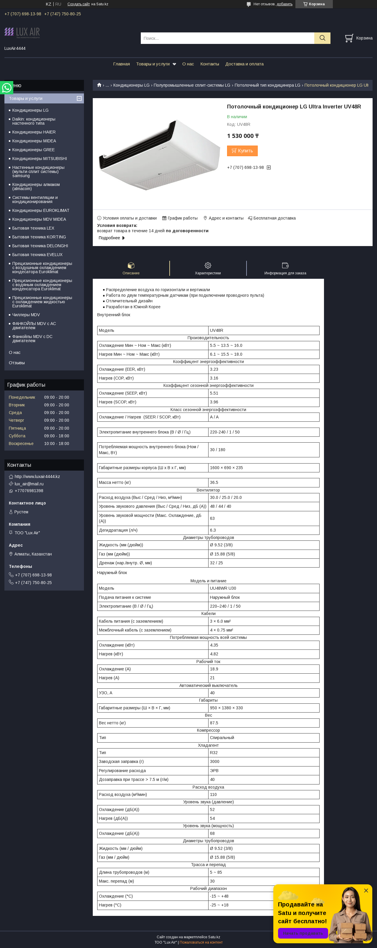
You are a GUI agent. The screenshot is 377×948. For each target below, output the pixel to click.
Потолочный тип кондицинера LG (267, 85)
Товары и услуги (153, 63)
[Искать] (322, 38)
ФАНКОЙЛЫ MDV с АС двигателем (34, 325)
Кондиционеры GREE (33, 149)
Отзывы (17, 362)
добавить (284, 4)
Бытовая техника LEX (33, 228)
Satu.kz (214, 937)
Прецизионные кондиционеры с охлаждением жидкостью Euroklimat (42, 301)
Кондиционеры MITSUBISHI (39, 158)
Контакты (209, 63)
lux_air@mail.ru (29, 484)
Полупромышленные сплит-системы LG (192, 85)
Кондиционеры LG (131, 85)
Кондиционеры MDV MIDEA (39, 219)
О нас (188, 63)
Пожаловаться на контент (201, 942)
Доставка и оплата (244, 63)
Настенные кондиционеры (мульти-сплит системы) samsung (38, 171)
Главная (121, 63)
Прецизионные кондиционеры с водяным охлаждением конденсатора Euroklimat (42, 284)
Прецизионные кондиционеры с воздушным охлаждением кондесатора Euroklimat (42, 267)
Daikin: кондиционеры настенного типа (33, 121)
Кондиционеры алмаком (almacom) (36, 186)
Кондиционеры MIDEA (34, 141)
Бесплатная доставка (275, 218)
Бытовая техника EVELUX (37, 254)
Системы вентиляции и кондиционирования (35, 199)
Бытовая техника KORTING (39, 237)
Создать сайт (78, 4)
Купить (245, 150)
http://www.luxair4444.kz (37, 476)
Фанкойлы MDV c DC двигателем (32, 338)
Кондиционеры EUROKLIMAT (41, 210)
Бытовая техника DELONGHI (40, 245)
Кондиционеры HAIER (34, 132)
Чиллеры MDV (26, 314)
